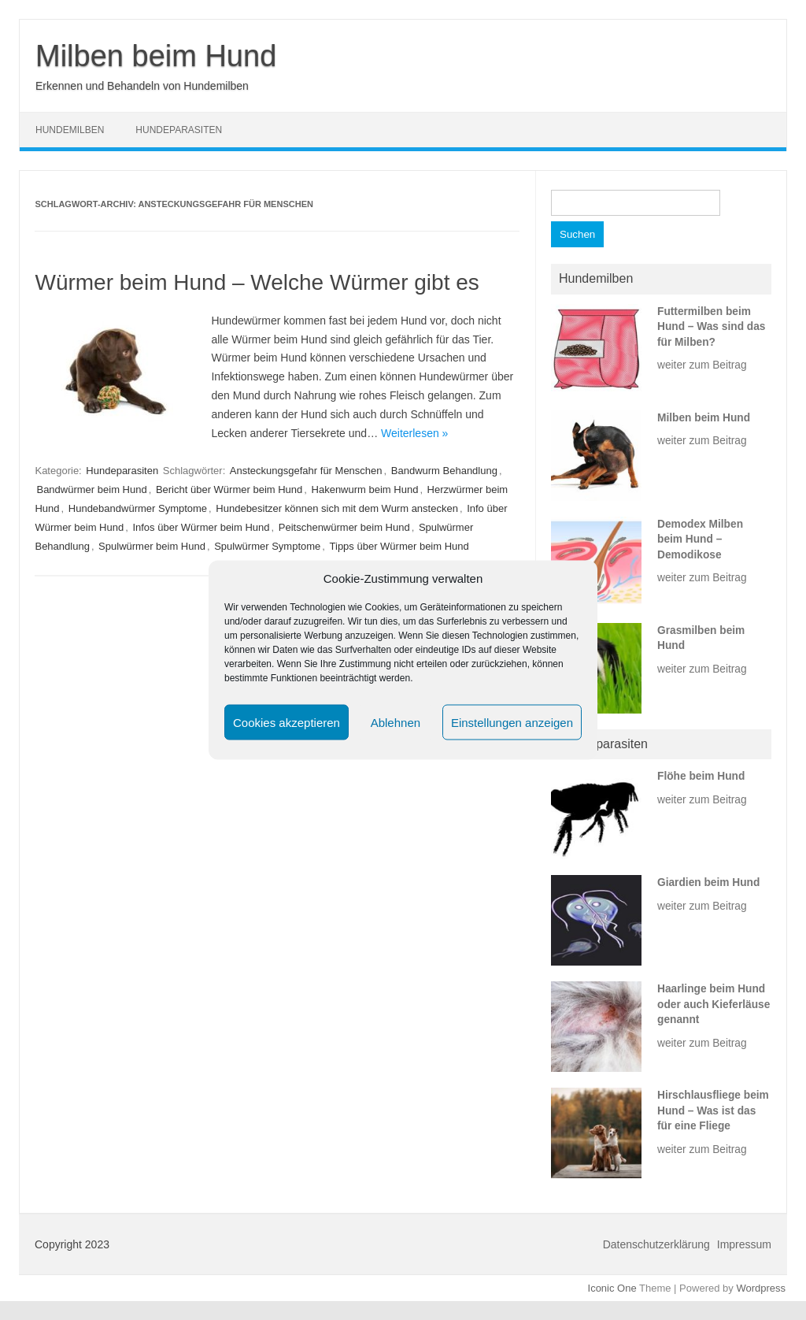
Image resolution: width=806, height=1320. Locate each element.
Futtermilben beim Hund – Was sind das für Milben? (711, 327)
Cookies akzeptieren (286, 722)
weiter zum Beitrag (702, 365)
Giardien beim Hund (708, 882)
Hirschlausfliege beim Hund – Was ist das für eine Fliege (713, 1110)
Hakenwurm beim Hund (365, 489)
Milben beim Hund (155, 55)
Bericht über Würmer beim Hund (229, 489)
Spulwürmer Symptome (267, 546)
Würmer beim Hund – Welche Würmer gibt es (257, 282)
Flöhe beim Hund (701, 776)
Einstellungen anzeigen (512, 722)
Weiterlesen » (414, 433)
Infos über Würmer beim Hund (200, 527)
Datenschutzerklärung (656, 1244)
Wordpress (761, 1288)
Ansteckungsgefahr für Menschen (306, 470)
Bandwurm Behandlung (444, 470)
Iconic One (612, 1288)
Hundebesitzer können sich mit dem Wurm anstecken (337, 508)
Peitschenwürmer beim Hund (344, 527)
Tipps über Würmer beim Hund (399, 546)
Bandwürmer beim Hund (91, 489)
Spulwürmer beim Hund (151, 546)
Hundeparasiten (178, 129)
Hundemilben (69, 129)
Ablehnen (395, 722)
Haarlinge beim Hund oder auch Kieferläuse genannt (713, 1004)
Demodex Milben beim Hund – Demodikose (700, 539)
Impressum (744, 1244)
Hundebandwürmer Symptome (137, 508)
